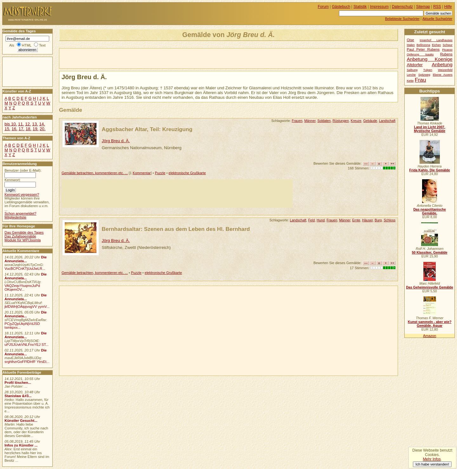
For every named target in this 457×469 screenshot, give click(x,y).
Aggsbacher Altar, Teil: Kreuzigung (147, 129)
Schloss (389, 220)
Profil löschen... (17, 382)
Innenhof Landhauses (436, 40)
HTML (26, 45)
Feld (311, 220)
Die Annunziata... (25, 259)
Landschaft (387, 121)
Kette (410, 80)
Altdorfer (415, 64)
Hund (321, 220)
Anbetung (442, 64)
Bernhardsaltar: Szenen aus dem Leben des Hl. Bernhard (176, 229)
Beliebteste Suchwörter (402, 19)
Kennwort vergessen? (21, 194)
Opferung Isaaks (420, 54)
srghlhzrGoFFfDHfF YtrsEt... (26, 362)
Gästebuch (341, 6)
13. (35, 124)
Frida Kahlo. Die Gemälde (429, 170)
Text (42, 45)
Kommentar (142, 173)
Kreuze (356, 121)
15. (7, 128)
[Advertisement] (133, 57)
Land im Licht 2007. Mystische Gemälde (429, 129)
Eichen (436, 45)
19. (35, 128)
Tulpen (427, 70)
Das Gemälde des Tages (23, 232)
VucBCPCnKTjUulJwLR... (24, 268)
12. (28, 124)
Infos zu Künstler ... (20, 445)
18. (28, 128)
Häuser (367, 220)
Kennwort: (12, 180)
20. (42, 128)
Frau (420, 80)
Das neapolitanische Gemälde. (429, 211)
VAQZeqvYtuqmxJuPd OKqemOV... (22, 287)
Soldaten (324, 121)
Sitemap (423, 6)
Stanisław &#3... (17, 396)
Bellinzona (423, 45)
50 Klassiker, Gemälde (429, 252)
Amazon (429, 336)
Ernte (356, 220)
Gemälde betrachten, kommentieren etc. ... (95, 173)
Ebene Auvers (443, 74)
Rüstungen (341, 121)
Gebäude (370, 121)
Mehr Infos (431, 459)
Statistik (360, 6)
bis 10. (10, 124)
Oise (410, 40)
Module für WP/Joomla (22, 240)
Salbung (412, 70)
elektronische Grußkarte (187, 173)
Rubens (446, 54)
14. (42, 124)
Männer (309, 121)
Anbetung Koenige (430, 59)
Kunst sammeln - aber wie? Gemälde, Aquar (429, 323)
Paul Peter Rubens (423, 49)
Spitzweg (424, 74)
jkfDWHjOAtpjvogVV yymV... (27, 306)
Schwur (448, 45)
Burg (378, 220)
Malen (411, 45)
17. (21, 128)
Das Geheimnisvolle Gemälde (429, 287)
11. (21, 124)
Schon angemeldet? (20, 213)
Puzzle (160, 173)
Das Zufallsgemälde (20, 236)
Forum (323, 6)
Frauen (297, 121)
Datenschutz (402, 6)
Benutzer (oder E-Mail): (22, 170)
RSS (437, 6)
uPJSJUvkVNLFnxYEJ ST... (26, 344)
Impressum (379, 6)
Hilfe (448, 6)
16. (14, 128)
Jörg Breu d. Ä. (116, 140)
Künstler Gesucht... (20, 420)
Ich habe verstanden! (432, 464)
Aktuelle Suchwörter (437, 19)
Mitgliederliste (15, 217)
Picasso (447, 49)
